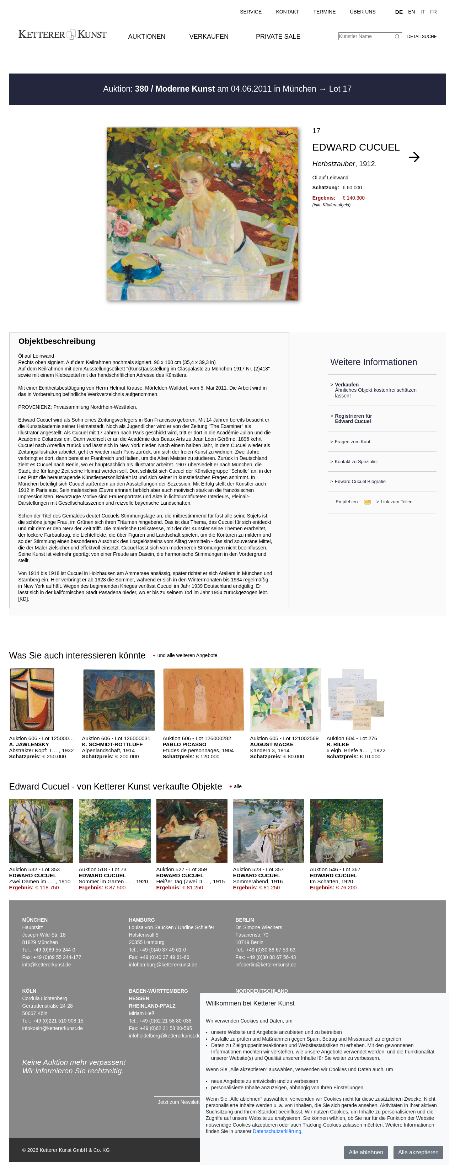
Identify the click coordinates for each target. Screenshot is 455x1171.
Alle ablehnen (366, 1152)
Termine (324, 12)
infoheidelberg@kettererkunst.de (165, 1036)
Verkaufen (209, 36)
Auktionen (147, 36)
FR (433, 12)
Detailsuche (422, 36)
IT (423, 12)
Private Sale (278, 36)
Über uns (362, 12)
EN (411, 12)
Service (251, 12)
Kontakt (287, 12)
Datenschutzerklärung (277, 1131)
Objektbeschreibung (56, 341)
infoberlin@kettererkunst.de (265, 964)
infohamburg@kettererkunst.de (163, 964)
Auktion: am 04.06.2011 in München (210, 88)
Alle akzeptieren (418, 1152)
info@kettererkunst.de (46, 964)
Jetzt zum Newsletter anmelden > (194, 1102)
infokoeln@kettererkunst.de (52, 1028)
